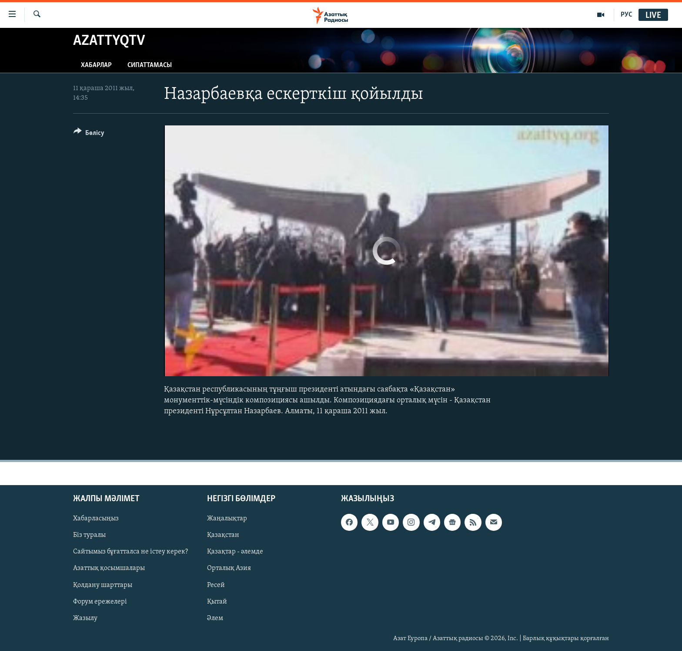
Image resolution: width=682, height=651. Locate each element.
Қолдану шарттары (102, 585)
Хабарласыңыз (96, 519)
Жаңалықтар (227, 519)
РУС (626, 14)
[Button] (89, 134)
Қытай (217, 601)
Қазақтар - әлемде (235, 552)
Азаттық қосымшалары (109, 568)
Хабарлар (96, 65)
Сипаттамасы (149, 65)
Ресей (216, 585)
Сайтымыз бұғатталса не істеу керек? (130, 552)
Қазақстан (223, 535)
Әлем (215, 618)
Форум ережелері (100, 601)
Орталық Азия (229, 568)
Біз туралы (89, 535)
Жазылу (85, 618)
